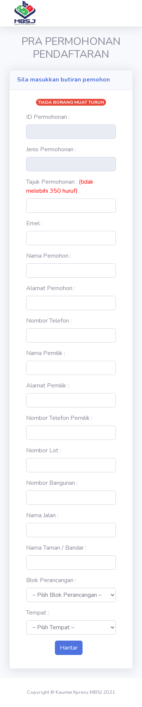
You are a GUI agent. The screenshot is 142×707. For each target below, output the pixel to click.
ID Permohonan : (48, 117)
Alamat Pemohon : (50, 288)
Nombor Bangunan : (52, 483)
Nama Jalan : (42, 515)
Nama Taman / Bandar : (56, 548)
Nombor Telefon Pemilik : (59, 418)
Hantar (69, 648)
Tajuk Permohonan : (60, 186)
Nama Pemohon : (48, 256)
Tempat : (37, 613)
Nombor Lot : (43, 450)
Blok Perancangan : (51, 580)
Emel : (34, 223)
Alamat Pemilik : (47, 385)
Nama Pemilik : (45, 353)
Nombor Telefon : (49, 321)
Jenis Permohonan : (51, 149)
